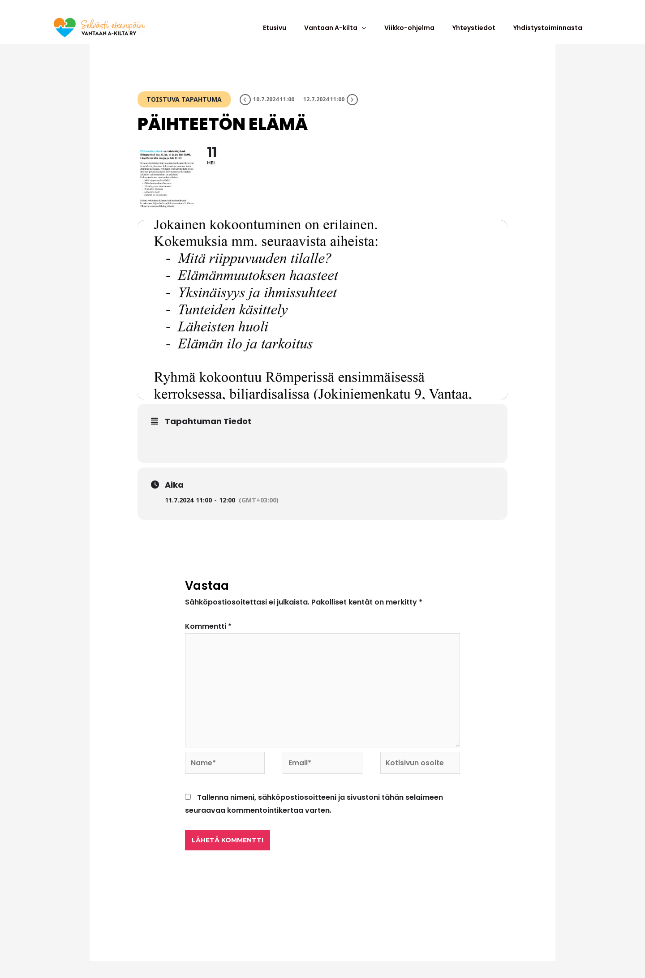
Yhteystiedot (485, 33)
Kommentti (208, 638)
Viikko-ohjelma (427, 33)
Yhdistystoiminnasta (552, 33)
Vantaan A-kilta (355, 33)
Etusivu (306, 33)
